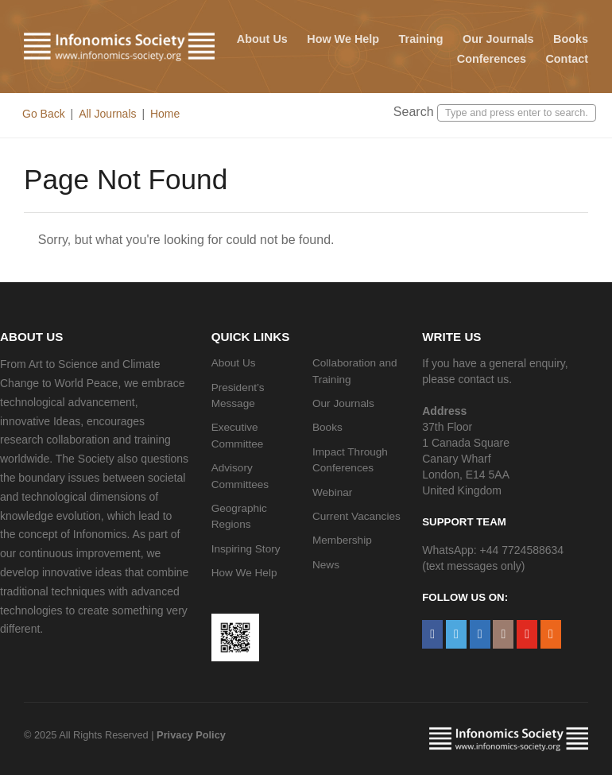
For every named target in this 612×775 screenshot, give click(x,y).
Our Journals (498, 39)
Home (165, 113)
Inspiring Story (246, 549)
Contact (566, 58)
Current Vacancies (356, 516)
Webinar (332, 492)
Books (570, 39)
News (325, 565)
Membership (342, 540)
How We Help (343, 39)
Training (421, 39)
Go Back (43, 113)
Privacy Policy (191, 735)
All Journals (107, 113)
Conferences (491, 58)
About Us (262, 39)
